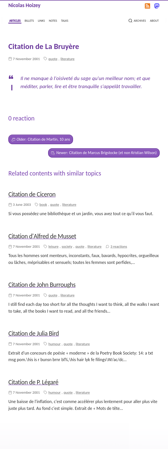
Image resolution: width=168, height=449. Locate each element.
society (67, 246)
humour (54, 344)
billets (29, 20)
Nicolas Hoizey (24, 5)
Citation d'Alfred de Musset (42, 236)
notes (53, 20)
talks (64, 20)
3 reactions (119, 246)
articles (15, 20)
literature (67, 59)
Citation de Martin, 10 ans (40, 139)
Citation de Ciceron (31, 194)
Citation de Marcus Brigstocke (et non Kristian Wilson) (104, 153)
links (41, 20)
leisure (53, 246)
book (43, 204)
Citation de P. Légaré (33, 382)
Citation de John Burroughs (41, 285)
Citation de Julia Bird (33, 333)
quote (52, 59)
